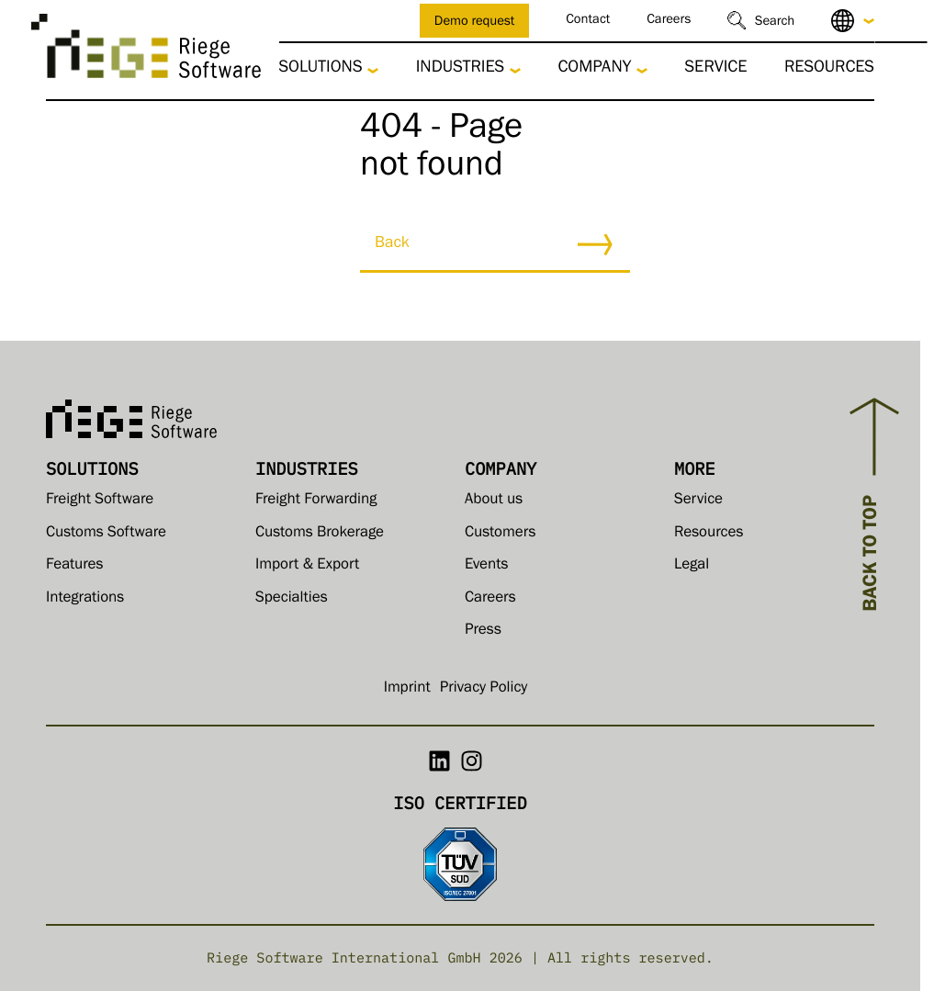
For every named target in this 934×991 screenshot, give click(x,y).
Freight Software (99, 501)
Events (487, 566)
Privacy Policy (484, 689)
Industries (460, 70)
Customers (500, 534)
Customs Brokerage (319, 534)
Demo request (474, 22)
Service (715, 70)
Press (483, 631)
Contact (588, 21)
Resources (829, 70)
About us (494, 501)
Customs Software (106, 534)
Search (774, 22)
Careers (669, 21)
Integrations (85, 599)
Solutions (321, 70)
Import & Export (307, 566)
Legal (691, 566)
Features (74, 566)
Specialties (291, 599)
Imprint (407, 689)
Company (594, 70)
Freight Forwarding (316, 501)
